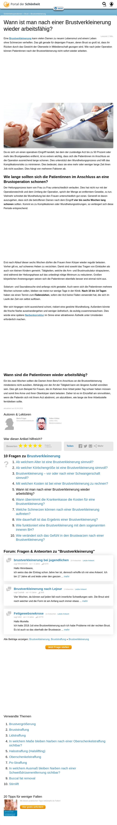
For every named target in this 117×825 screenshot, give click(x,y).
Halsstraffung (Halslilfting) (27, 751)
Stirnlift (14, 784)
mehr (66, 576)
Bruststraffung (19, 729)
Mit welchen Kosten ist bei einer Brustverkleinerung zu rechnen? (62, 483)
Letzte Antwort (88, 560)
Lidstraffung (17, 735)
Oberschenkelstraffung (25, 757)
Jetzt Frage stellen (58, 647)
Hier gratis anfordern (32, 807)
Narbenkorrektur (34, 315)
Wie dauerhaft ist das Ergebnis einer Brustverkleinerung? (57, 519)
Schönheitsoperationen (13, 14)
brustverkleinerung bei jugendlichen (41, 560)
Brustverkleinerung (38, 14)
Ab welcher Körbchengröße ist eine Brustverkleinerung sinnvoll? (62, 468)
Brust (26, 14)
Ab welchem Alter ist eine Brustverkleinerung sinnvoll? (54, 462)
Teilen (70, 446)
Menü (58, 8)
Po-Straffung (18, 762)
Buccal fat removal (22, 778)
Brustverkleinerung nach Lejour (38, 589)
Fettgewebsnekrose (29, 613)
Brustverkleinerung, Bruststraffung (47, 639)
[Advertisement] (51, 69)
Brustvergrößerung (22, 724)
